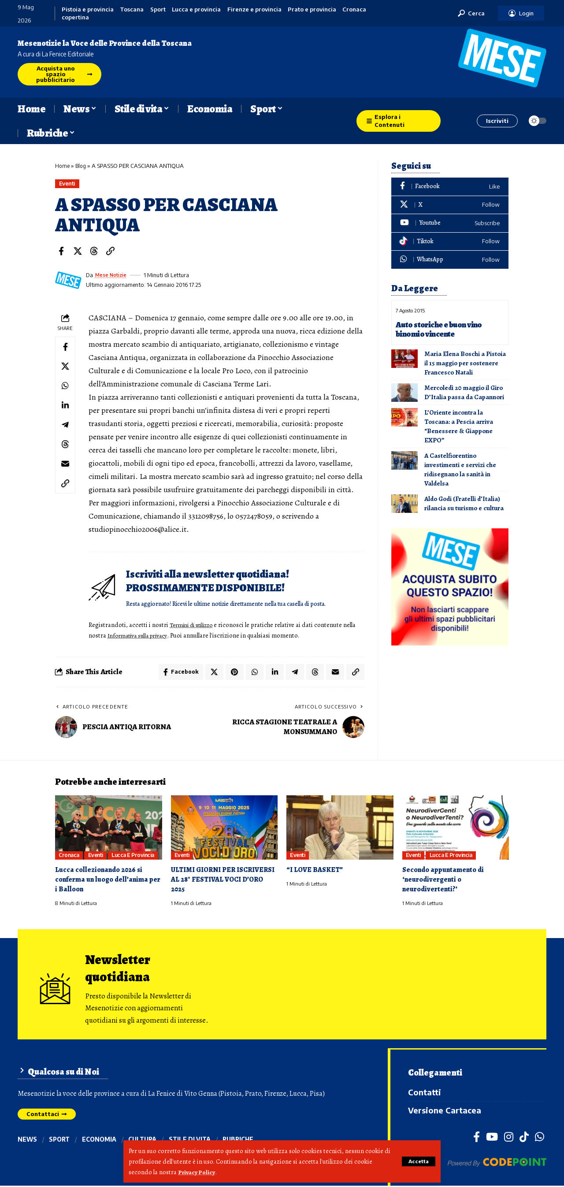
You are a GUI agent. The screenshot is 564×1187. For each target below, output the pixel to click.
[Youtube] (449, 223)
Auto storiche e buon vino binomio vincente (441, 329)
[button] (417, 1161)
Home (62, 165)
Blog (82, 165)
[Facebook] (449, 187)
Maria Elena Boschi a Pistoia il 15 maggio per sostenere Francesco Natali (465, 363)
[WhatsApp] (449, 260)
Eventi (68, 184)
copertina (75, 17)
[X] (449, 205)
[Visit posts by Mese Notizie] (68, 280)
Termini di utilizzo (196, 625)
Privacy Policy (197, 1172)
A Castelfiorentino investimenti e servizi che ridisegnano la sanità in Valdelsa (460, 469)
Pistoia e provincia (88, 9)
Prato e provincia (312, 9)
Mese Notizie (113, 275)
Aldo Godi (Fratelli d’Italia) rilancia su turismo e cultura (464, 503)
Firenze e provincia (254, 9)
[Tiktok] (449, 242)
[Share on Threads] (94, 252)
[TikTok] (524, 1138)
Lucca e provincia (196, 9)
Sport (158, 9)
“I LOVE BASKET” (315, 872)
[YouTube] (492, 1138)
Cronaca (354, 9)
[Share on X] (77, 252)
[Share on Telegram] (66, 433)
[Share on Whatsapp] (66, 390)
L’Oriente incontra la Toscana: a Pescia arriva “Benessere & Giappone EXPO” (458, 426)
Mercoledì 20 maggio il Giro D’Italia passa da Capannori (464, 392)
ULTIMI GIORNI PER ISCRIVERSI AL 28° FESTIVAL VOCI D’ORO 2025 (219, 881)
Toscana (132, 9)
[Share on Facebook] (61, 252)
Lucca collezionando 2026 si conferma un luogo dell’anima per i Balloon (103, 881)
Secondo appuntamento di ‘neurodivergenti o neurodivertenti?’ (445, 881)
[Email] (66, 475)
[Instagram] (509, 1138)
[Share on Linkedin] (66, 412)
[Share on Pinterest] (231, 673)
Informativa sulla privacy (156, 635)
